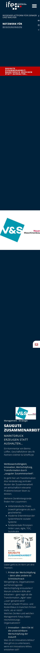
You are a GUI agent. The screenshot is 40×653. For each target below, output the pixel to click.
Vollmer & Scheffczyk (23, 454)
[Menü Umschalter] (34, 5)
